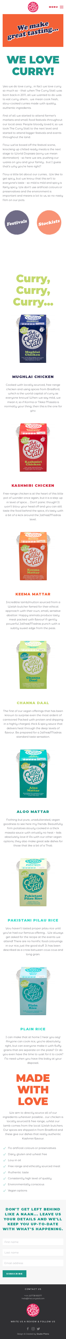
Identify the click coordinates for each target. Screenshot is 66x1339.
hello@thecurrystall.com (33, 1298)
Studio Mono (43, 1334)
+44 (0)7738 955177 (33, 1295)
